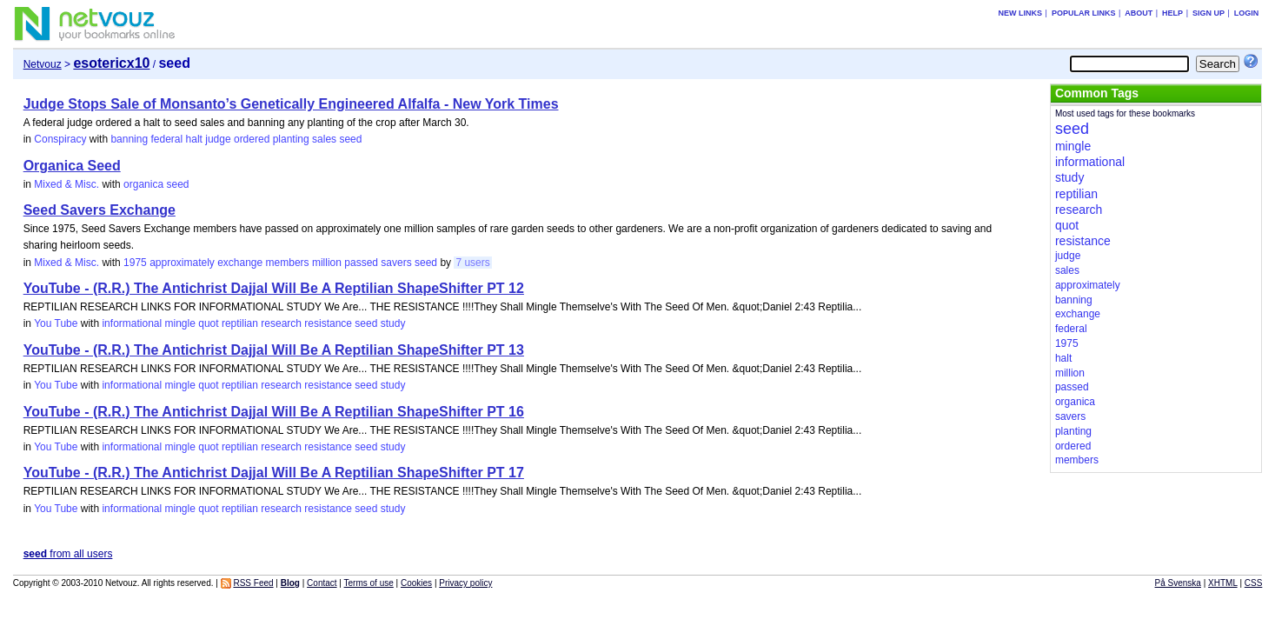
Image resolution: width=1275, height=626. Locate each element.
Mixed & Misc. (66, 184)
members (287, 262)
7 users (472, 262)
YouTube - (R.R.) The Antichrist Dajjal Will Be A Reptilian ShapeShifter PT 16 (273, 411)
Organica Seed (72, 165)
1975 (135, 262)
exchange (239, 262)
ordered (251, 139)
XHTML (1223, 583)
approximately (182, 262)
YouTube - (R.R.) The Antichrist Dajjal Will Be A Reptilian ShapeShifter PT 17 (273, 472)
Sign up (1208, 13)
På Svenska (1178, 583)
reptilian (240, 323)
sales (324, 139)
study (393, 323)
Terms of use (369, 583)
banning (129, 139)
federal (166, 139)
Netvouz (42, 64)
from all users (68, 554)
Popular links (1084, 13)
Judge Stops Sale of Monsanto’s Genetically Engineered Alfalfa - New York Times (291, 104)
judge (217, 139)
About (1138, 13)
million (327, 262)
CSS (1254, 583)
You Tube (55, 323)
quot (208, 323)
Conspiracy (60, 139)
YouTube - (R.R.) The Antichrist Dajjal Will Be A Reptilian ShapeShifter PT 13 (273, 350)
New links (1021, 13)
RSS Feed (253, 583)
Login (1246, 13)
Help (1172, 13)
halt (194, 139)
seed (350, 139)
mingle (180, 323)
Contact (321, 583)
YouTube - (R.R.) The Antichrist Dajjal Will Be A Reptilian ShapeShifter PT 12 (273, 288)
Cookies (416, 583)
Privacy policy (465, 583)
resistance (328, 323)
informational (132, 323)
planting (291, 139)
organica (143, 184)
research (281, 323)
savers (396, 262)
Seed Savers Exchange (99, 210)
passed (361, 262)
